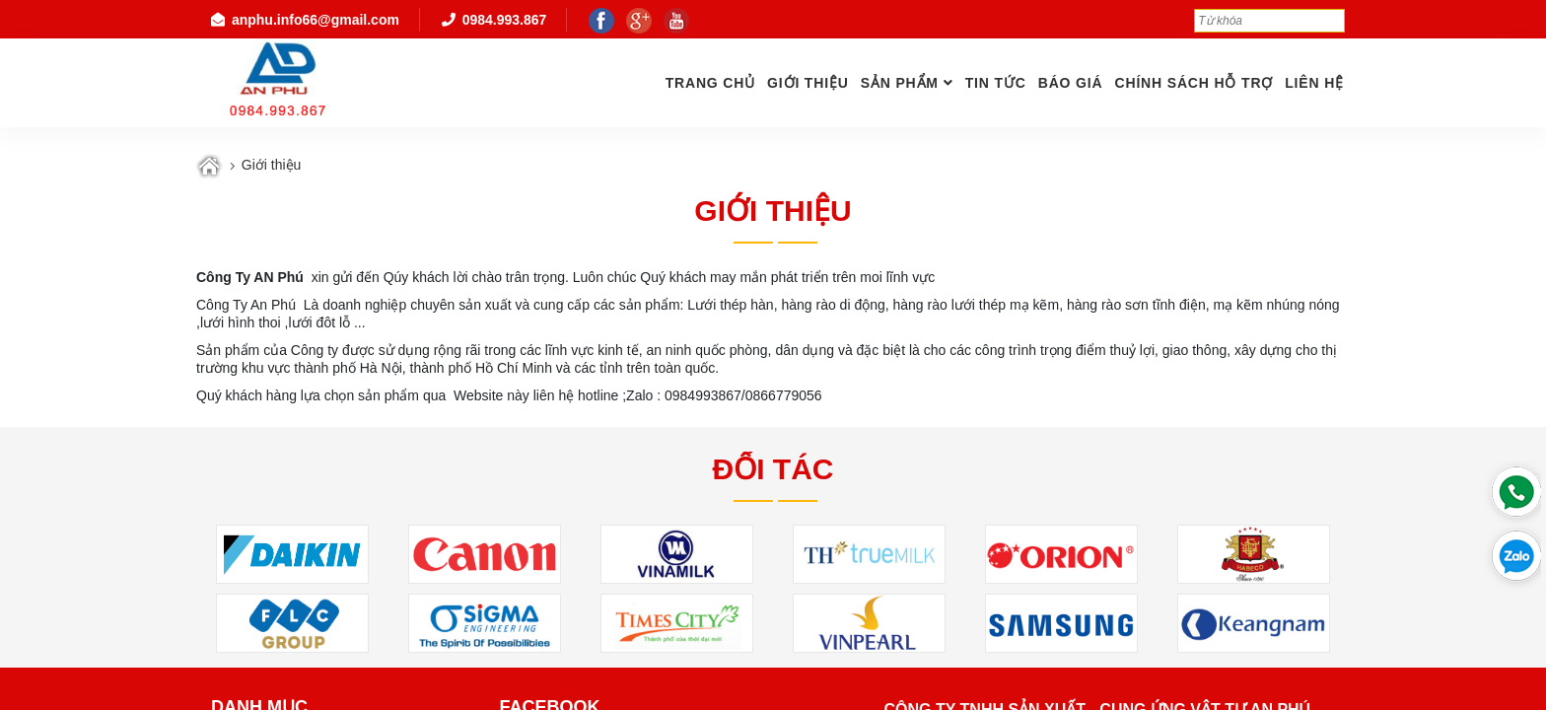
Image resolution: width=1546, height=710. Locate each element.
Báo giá (1070, 83)
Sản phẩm (900, 83)
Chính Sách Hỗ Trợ (1193, 83)
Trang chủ (710, 83)
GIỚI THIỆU (808, 83)
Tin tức (995, 83)
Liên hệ (1314, 83)
